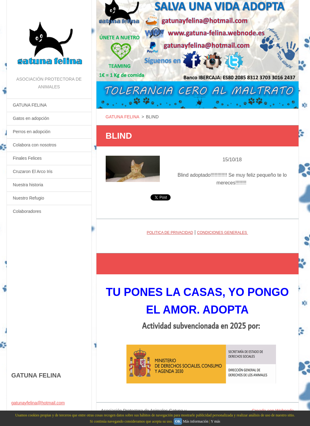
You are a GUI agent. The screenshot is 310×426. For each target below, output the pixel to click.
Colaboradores (27, 211)
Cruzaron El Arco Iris (33, 171)
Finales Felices (27, 158)
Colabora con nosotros (35, 144)
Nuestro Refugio (28, 198)
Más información (195, 421)
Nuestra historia (28, 184)
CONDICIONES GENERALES (222, 232)
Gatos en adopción (31, 118)
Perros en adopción (31, 131)
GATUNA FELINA (30, 105)
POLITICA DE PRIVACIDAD (170, 232)
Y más (215, 421)
